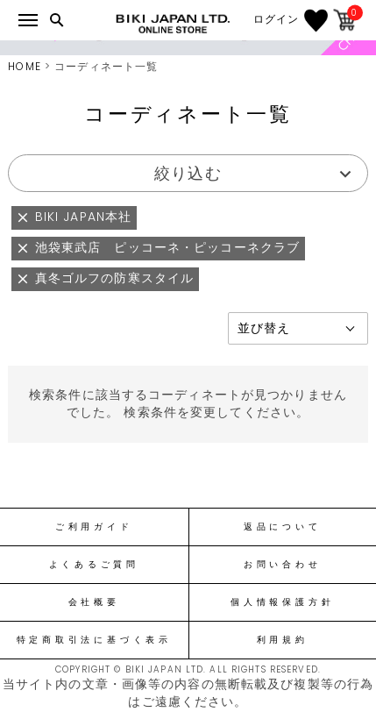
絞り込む (187, 173)
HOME (24, 66)
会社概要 (94, 602)
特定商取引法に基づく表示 (94, 640)
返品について (283, 527)
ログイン (276, 19)
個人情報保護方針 (282, 602)
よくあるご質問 (94, 565)
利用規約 (283, 640)
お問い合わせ (283, 565)
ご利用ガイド (94, 527)
